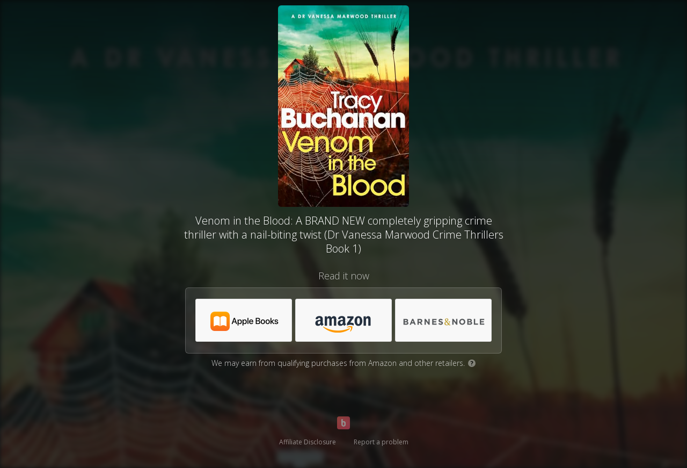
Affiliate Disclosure (307, 442)
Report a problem (381, 442)
